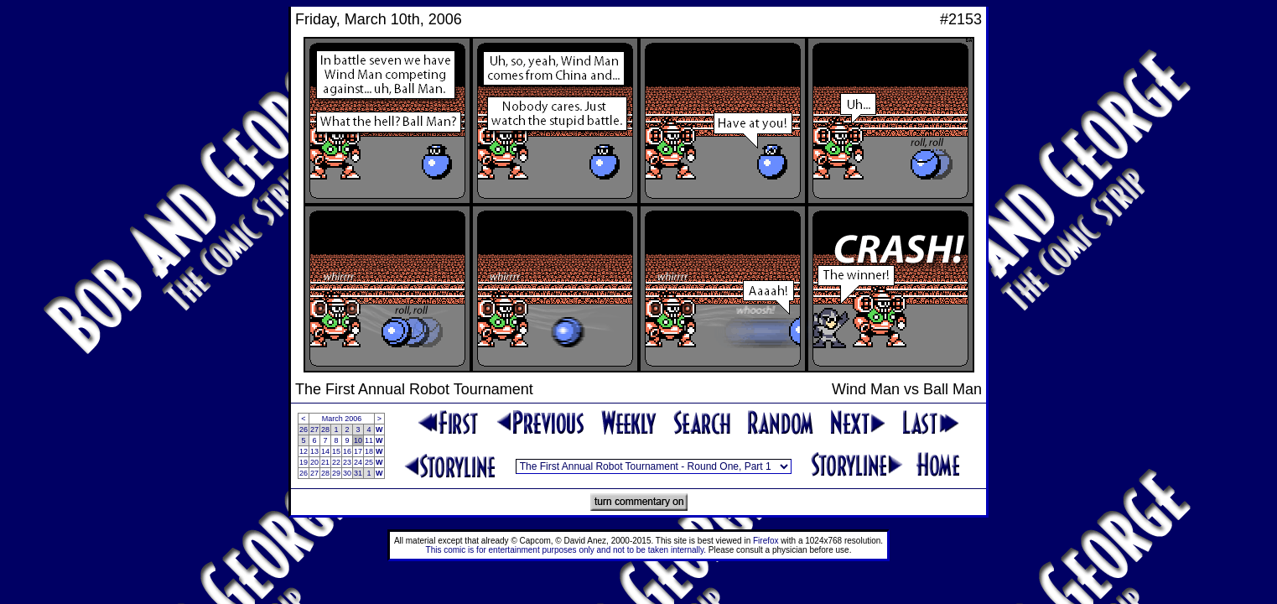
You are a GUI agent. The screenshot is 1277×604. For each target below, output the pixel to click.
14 (325, 451)
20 (314, 462)
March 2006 (342, 418)
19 (303, 462)
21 (325, 462)
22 (336, 462)
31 (358, 473)
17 (358, 451)
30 (347, 473)
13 (314, 451)
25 (369, 462)
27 (314, 429)
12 (303, 451)
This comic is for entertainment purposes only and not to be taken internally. (566, 550)
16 (347, 451)
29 (336, 473)
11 (369, 440)
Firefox (766, 540)
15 (336, 451)
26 (303, 429)
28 (325, 429)
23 (347, 462)
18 (369, 451)
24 (358, 462)
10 (358, 440)
